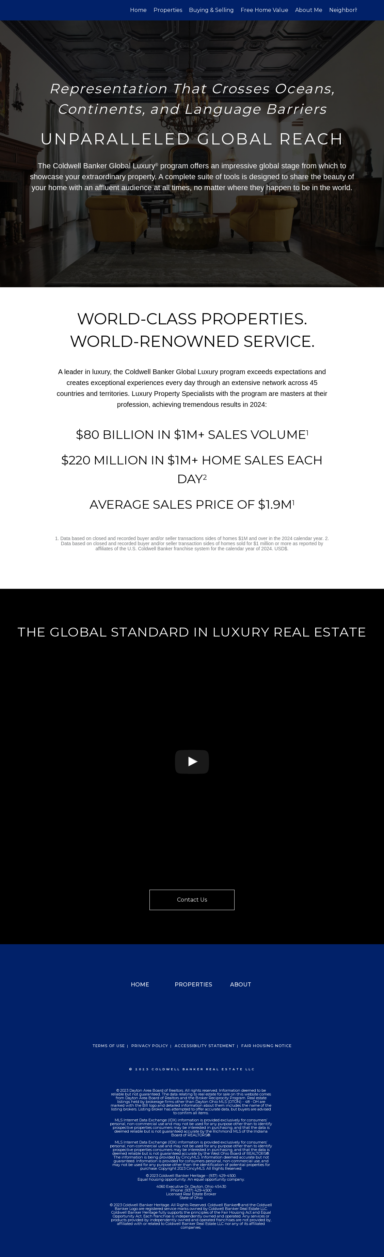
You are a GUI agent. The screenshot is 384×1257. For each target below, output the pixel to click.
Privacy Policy (149, 1045)
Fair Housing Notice (266, 1045)
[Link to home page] (30, 10)
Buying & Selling (211, 10)
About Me (308, 10)
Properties (168, 10)
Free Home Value (264, 10)
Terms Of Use (109, 1045)
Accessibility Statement (205, 1045)
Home (138, 10)
